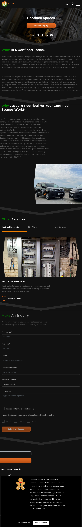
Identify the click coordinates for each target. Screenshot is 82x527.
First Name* (7, 333)
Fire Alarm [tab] (32, 227)
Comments (6, 392)
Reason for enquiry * (10, 380)
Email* (4, 356)
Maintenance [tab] (60, 227)
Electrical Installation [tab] (11, 227)
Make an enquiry (41, 25)
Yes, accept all (41, 523)
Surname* (6, 345)
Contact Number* (9, 368)
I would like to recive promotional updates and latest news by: (28, 416)
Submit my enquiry (16, 430)
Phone (21, 422)
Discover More (11, 298)
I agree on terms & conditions (20, 410)
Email (8, 422)
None (34, 422)
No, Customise (24, 523)
